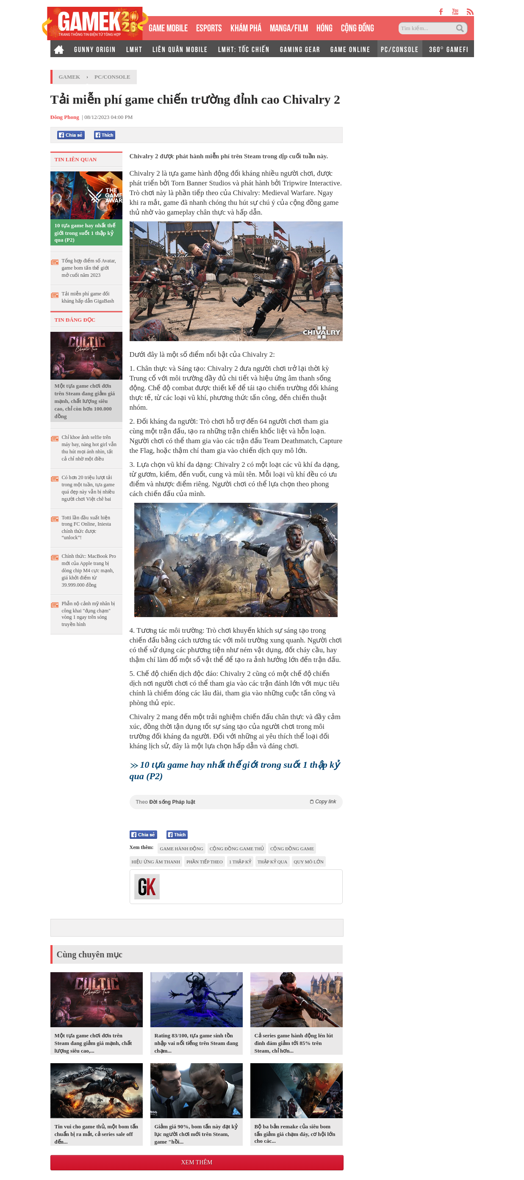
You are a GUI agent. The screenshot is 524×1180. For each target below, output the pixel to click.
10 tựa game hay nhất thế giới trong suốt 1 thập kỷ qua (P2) (85, 232)
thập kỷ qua (273, 861)
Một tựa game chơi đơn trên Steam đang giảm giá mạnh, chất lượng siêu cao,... (93, 1043)
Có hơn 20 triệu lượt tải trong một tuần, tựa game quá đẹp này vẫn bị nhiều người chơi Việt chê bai (88, 488)
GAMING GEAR (300, 48)
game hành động (181, 848)
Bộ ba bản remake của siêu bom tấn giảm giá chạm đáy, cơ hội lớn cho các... (295, 1133)
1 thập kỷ (240, 861)
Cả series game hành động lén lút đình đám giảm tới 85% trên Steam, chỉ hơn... (294, 1043)
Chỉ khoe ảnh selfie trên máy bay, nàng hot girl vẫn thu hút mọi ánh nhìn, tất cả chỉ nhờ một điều (89, 448)
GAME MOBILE (168, 27)
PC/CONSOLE (400, 48)
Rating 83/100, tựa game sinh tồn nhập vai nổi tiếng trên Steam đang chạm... (196, 1043)
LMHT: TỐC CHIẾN (244, 48)
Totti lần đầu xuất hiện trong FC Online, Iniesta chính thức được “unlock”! (86, 527)
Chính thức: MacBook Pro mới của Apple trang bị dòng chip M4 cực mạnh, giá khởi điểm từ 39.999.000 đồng (89, 570)
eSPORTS (209, 27)
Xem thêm (196, 1162)
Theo (236, 802)
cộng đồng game (292, 848)
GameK (69, 77)
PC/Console (112, 77)
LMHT (134, 48)
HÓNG (324, 27)
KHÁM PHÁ (245, 27)
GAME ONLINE (350, 48)
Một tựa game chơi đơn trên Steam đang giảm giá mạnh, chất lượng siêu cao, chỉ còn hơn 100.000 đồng (85, 401)
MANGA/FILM (289, 27)
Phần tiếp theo (204, 861)
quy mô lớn (309, 861)
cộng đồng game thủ (237, 848)
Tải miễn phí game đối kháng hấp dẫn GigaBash (88, 297)
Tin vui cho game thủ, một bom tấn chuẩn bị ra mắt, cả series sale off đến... (97, 1134)
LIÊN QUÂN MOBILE (180, 48)
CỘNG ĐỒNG (357, 27)
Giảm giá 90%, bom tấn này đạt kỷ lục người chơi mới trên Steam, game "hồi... (196, 1134)
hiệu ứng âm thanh (156, 861)
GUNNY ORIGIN (95, 48)
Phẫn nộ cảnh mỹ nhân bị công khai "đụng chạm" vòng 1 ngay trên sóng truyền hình (88, 614)
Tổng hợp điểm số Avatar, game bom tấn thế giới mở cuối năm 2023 (89, 268)
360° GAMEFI (449, 48)
